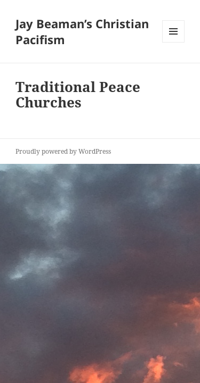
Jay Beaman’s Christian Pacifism (82, 31)
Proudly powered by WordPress (63, 151)
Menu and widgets (174, 42)
